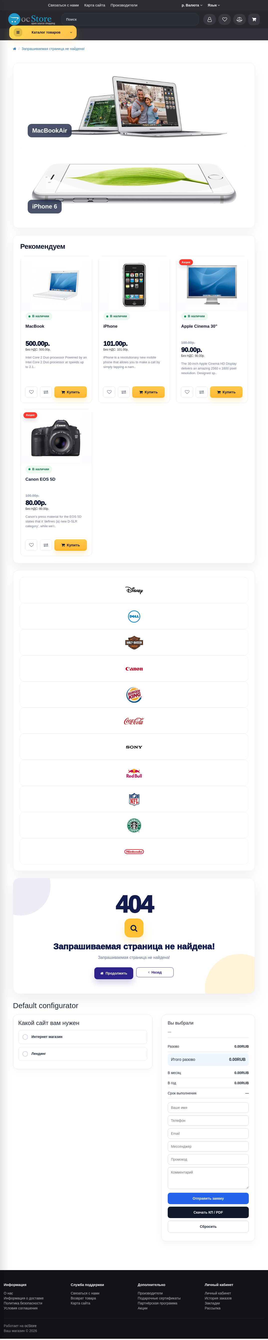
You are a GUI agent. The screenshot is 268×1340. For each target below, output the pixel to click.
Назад (155, 974)
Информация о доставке (24, 1299)
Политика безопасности (23, 1304)
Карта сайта (94, 5)
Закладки (212, 1304)
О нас (8, 1294)
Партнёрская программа (157, 1304)
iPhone (110, 326)
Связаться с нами (63, 5)
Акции (142, 1309)
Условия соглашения (21, 1309)
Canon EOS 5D (40, 479)
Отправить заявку (208, 1200)
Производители (124, 5)
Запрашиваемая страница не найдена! (53, 49)
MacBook (34, 326)
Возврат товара (83, 1299)
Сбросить (208, 1228)
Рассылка (213, 1309)
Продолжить (113, 975)
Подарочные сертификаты (159, 1299)
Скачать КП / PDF (208, 1214)
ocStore (30, 1327)
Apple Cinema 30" (199, 326)
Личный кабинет (218, 1294)
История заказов (218, 1299)
